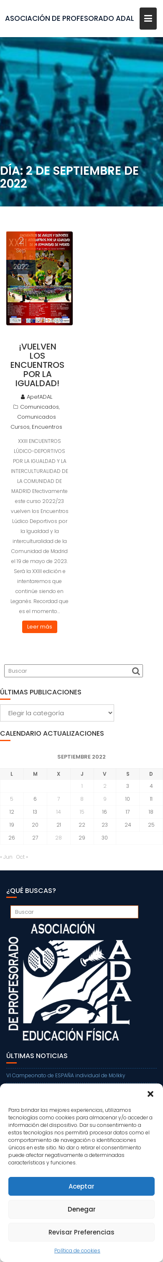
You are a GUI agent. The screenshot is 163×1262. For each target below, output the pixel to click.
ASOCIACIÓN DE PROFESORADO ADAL (69, 18)
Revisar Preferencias (81, 1232)
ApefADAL (36, 397)
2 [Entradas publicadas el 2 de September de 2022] (105, 785)
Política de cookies (77, 1250)
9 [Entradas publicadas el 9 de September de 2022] (105, 798)
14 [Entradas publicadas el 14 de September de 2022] (58, 811)
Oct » (22, 856)
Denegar (82, 1209)
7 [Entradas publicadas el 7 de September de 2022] (58, 798)
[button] (150, 1094)
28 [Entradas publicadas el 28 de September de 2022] (58, 837)
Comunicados (39, 407)
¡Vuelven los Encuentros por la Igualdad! (37, 365)
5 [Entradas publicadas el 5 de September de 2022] (11, 798)
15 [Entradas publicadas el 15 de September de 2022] (82, 811)
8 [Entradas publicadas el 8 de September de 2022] (82, 798)
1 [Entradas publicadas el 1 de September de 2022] (82, 785)
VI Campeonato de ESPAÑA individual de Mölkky (65, 1075)
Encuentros (47, 427)
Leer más (39, 627)
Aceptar (81, 1186)
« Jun (6, 856)
